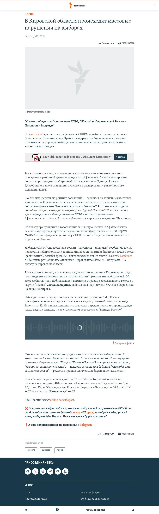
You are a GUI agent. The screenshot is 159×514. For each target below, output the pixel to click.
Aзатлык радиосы (95, 510)
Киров (29, 14)
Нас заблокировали (36, 499)
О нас (28, 492)
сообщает (126, 256)
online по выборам (62, 400)
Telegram (86, 425)
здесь (89, 412)
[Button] (106, 43)
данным (34, 134)
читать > (120, 157)
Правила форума (90, 492)
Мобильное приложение (95, 499)
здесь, (76, 412)
